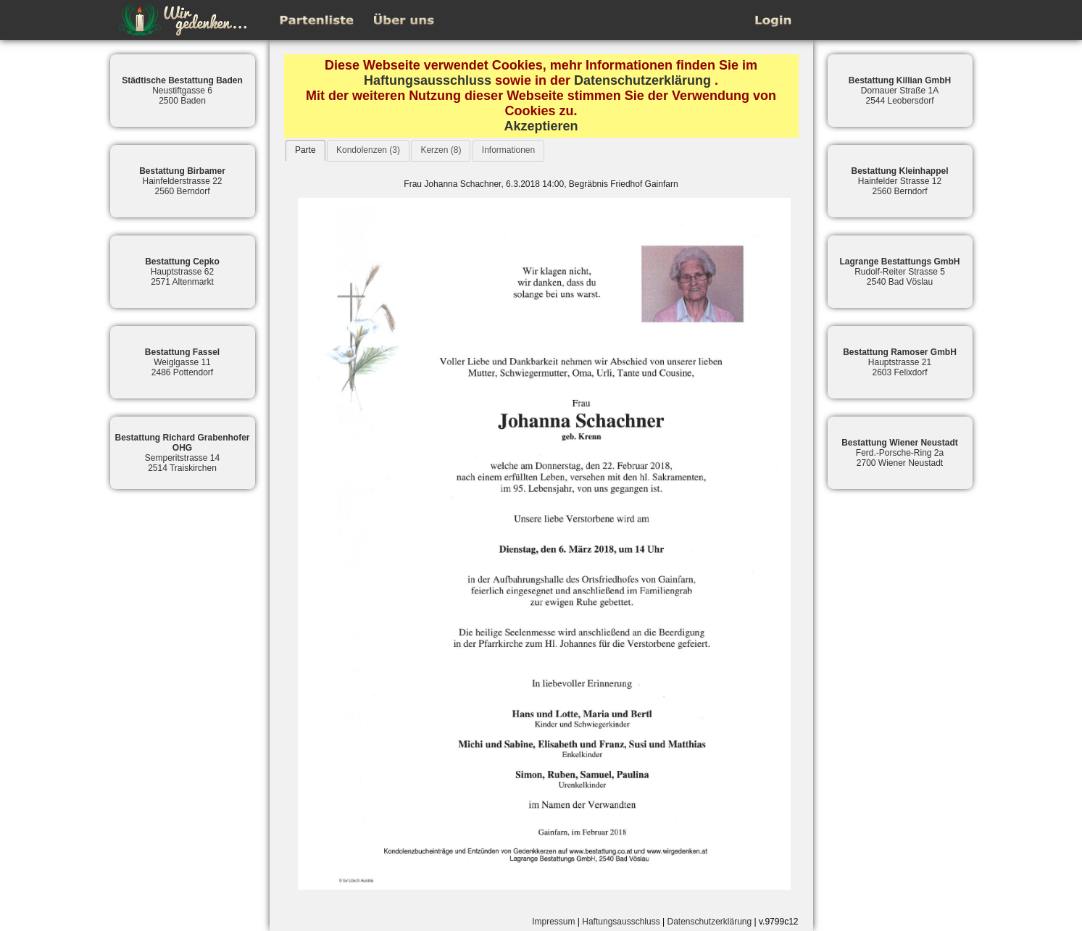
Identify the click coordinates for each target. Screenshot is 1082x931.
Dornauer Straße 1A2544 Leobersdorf (900, 90)
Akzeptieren (541, 126)
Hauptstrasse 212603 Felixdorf (900, 362)
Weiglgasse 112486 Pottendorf (182, 362)
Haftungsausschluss (427, 80)
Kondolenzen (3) (368, 150)
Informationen (508, 150)
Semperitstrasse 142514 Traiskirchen (182, 453)
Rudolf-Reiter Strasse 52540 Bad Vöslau (899, 271)
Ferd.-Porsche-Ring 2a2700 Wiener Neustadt (899, 453)
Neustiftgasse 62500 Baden (182, 90)
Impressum (553, 922)
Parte (305, 150)
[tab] (305, 150)
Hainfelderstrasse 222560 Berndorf (182, 181)
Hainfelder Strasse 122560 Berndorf (899, 181)
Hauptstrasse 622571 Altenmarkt (182, 271)
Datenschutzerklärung (642, 80)
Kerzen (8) (440, 150)
